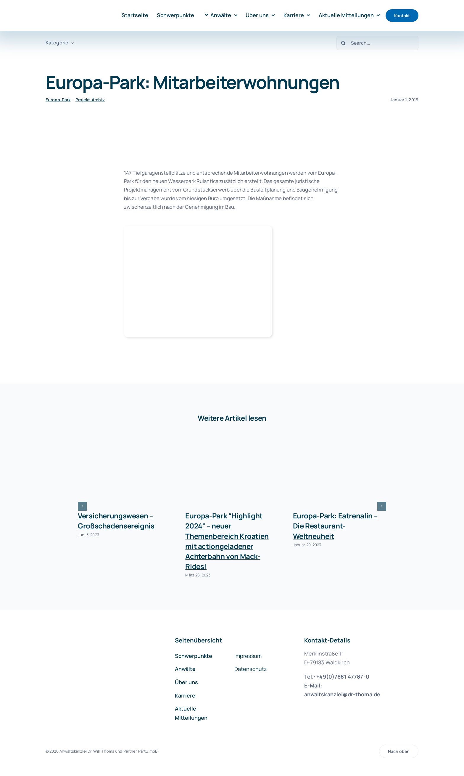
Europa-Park (58, 99)
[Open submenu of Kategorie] (71, 43)
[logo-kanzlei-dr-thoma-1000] (71, 8)
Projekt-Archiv (90, 99)
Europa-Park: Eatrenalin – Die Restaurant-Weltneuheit (335, 526)
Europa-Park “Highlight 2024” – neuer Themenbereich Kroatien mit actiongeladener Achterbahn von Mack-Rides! (227, 541)
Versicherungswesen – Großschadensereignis (116, 521)
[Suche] (343, 43)
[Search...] (377, 43)
